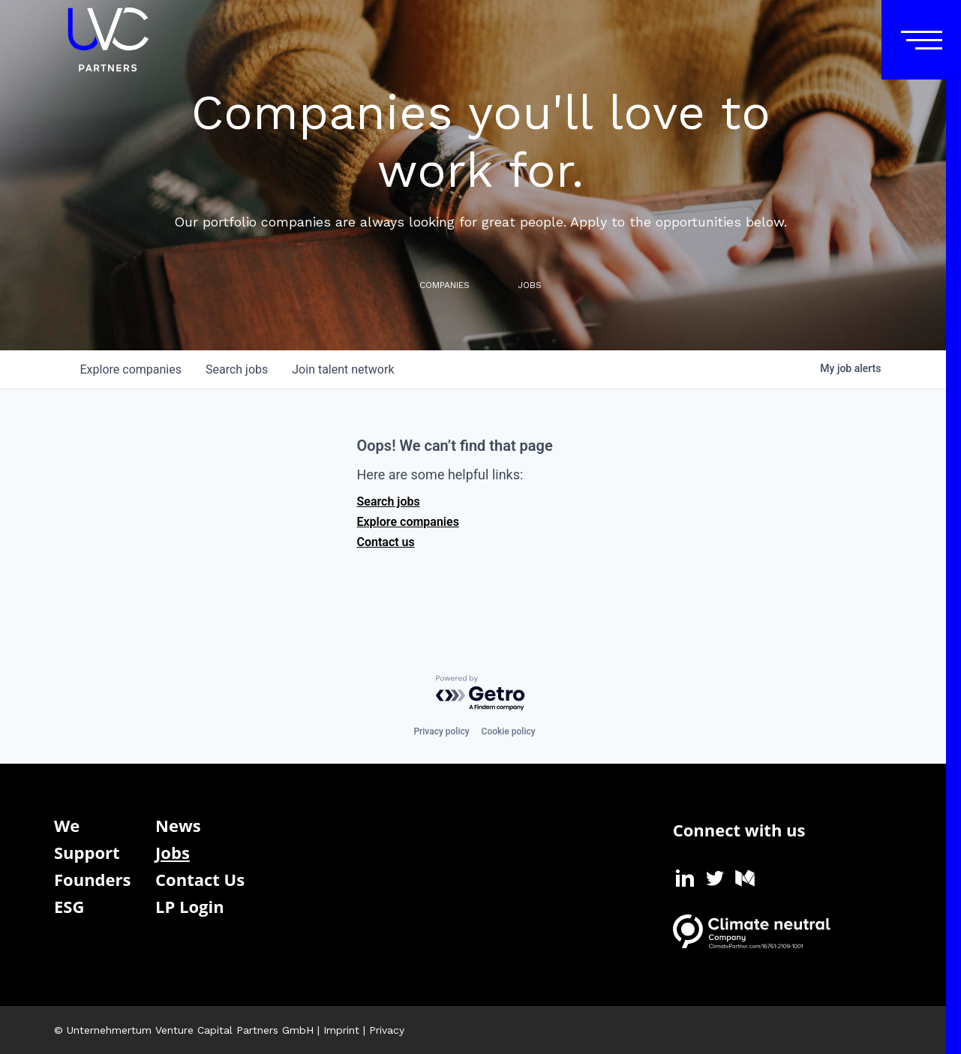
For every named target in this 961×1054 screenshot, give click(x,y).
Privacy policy (441, 731)
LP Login (189, 906)
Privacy (386, 1030)
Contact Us (200, 879)
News (178, 825)
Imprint (341, 1030)
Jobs (172, 852)
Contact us (386, 542)
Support (87, 852)
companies (131, 369)
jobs (237, 369)
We (67, 825)
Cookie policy (509, 731)
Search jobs (388, 501)
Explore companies (408, 522)
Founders (92, 879)
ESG (69, 906)
